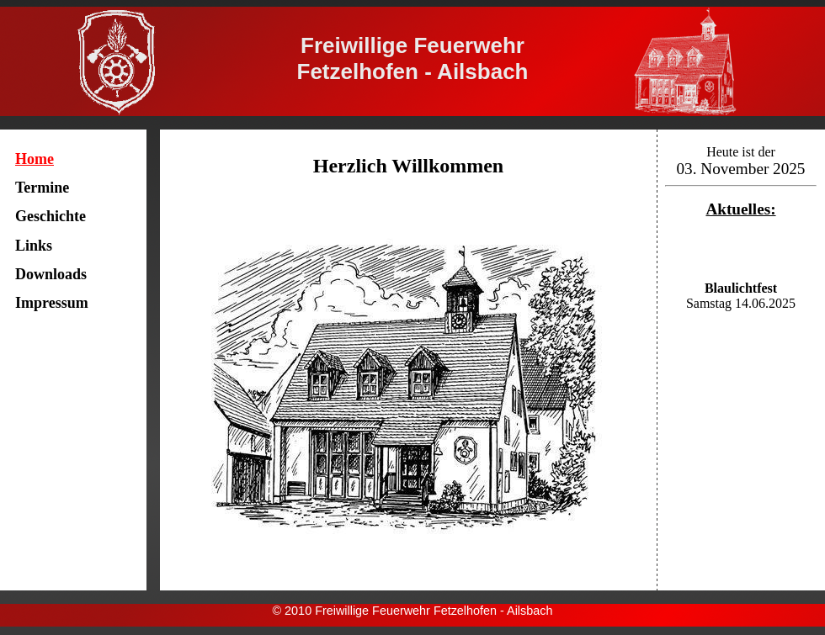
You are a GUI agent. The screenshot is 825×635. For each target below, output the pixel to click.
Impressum (51, 302)
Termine (42, 187)
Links (33, 245)
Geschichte (50, 216)
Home (34, 159)
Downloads (51, 274)
